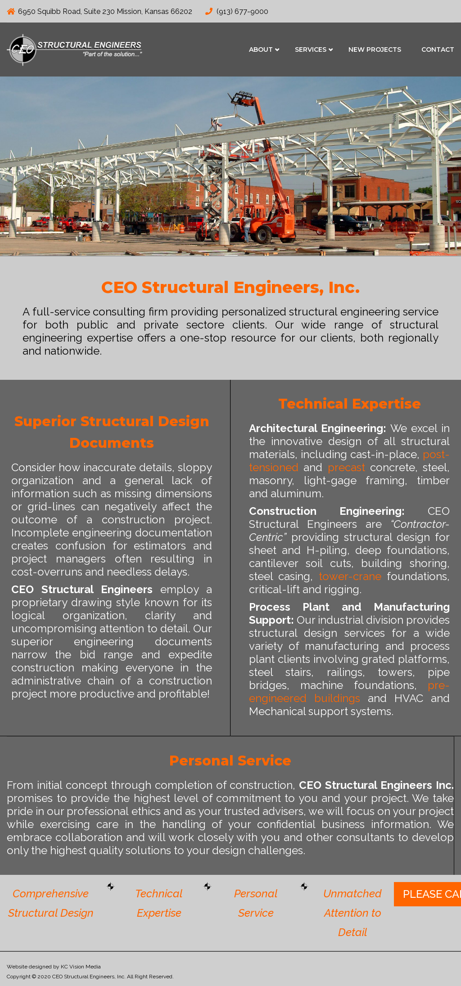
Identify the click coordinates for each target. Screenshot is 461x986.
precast (346, 467)
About (261, 49)
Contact (437, 49)
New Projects (374, 49)
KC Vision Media (81, 966)
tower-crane (350, 576)
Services (310, 49)
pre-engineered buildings (349, 692)
